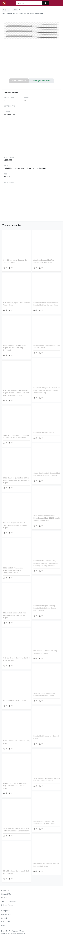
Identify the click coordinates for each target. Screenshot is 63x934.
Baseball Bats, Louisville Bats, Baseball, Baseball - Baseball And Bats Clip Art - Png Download (45, 562)
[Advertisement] (31, 60)
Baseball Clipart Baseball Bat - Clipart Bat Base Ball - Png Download (14, 347)
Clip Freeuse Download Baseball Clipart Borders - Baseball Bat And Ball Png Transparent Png (16, 392)
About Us (5, 890)
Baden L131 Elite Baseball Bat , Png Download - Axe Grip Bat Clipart (15, 785)
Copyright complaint (41, 80)
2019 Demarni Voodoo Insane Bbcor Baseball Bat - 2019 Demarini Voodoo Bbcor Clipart (46, 517)
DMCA (4, 898)
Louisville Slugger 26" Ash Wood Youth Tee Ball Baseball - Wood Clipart (15, 525)
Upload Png (6, 914)
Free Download (19, 80)
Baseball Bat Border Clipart (43, 433)
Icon (3, 925)
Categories (6, 911)
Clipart (4, 918)
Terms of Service (8, 901)
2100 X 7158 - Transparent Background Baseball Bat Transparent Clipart (13, 570)
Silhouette (5, 922)
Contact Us (6, 894)
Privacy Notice (7, 905)
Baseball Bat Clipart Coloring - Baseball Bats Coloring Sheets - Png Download (45, 607)
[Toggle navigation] (59, 3)
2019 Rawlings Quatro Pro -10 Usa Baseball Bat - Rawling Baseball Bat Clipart (16, 480)
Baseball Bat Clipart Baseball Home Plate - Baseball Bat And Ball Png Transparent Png (46, 390)
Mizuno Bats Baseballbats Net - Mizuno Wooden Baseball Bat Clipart (15, 614)
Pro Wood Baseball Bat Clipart (14, 700)
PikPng (6, 10)
